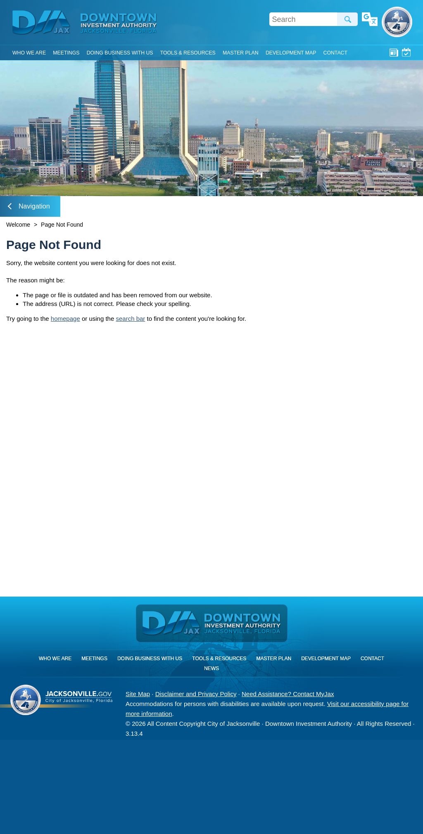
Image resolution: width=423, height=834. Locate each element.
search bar (130, 318)
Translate (370, 19)
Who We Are (29, 53)
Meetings (406, 52)
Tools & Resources (188, 53)
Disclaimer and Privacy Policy (196, 693)
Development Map (291, 53)
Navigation (29, 206)
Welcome (18, 224)
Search (347, 19)
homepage (65, 318)
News (394, 52)
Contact (335, 53)
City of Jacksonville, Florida (397, 22)
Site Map (138, 693)
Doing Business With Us (120, 53)
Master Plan (241, 53)
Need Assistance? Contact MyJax (288, 693)
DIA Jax (42, 22)
